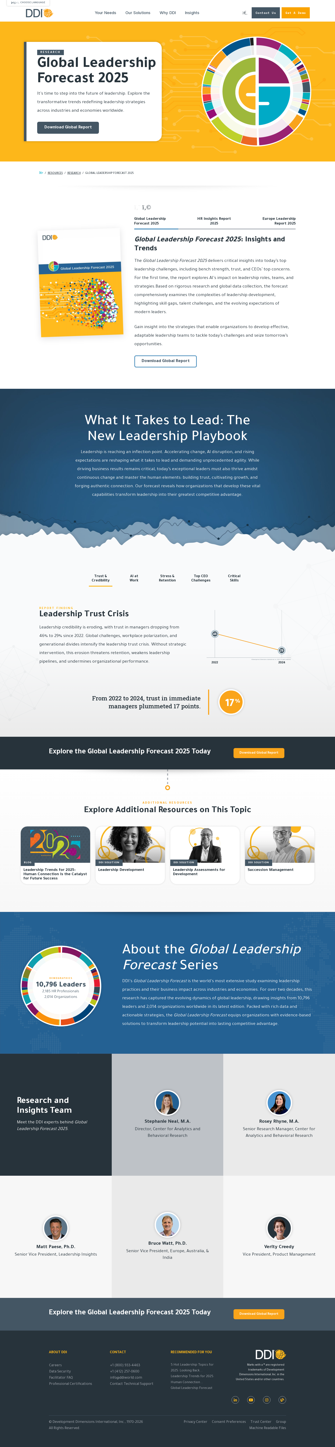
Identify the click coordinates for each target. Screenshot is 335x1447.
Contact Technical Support (131, 1384)
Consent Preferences (229, 1422)
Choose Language (32, 2)
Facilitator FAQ (61, 1378)
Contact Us (266, 12)
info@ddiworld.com (126, 1378)
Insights (192, 12)
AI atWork (134, 579)
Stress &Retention (167, 579)
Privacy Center (195, 1422)
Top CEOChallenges (200, 579)
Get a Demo (295, 12)
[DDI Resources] (282, 1400)
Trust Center (261, 1422)
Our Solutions (137, 12)
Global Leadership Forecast (191, 1388)
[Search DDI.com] (245, 12)
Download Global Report (68, 127)
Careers (55, 1366)
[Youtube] (251, 1400)
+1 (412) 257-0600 (124, 1372)
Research (74, 173)
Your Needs (105, 12)
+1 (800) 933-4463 (125, 1366)
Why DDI (168, 12)
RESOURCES (55, 173)
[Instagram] (266, 1400)
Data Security (60, 1372)
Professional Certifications (70, 1384)
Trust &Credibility (101, 579)
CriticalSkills (234, 579)
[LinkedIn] (235, 1400)
